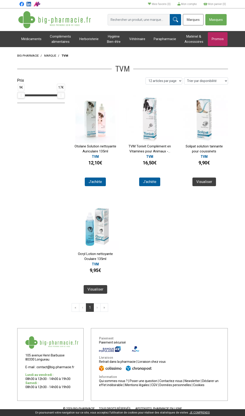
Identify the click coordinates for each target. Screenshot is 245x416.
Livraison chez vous (152, 361)
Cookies (198, 385)
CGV (154, 385)
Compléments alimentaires (60, 39)
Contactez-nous (170, 381)
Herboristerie (89, 39)
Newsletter (192, 381)
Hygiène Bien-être (114, 39)
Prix (20, 80)
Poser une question (143, 381)
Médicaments (31, 39)
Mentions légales (137, 385)
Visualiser (204, 182)
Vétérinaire (137, 39)
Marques (193, 20)
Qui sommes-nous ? (113, 381)
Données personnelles (175, 385)
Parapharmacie (165, 39)
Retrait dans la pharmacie (117, 361)
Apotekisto (158, 408)
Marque (50, 55)
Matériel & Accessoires (193, 39)
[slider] (21, 95)
